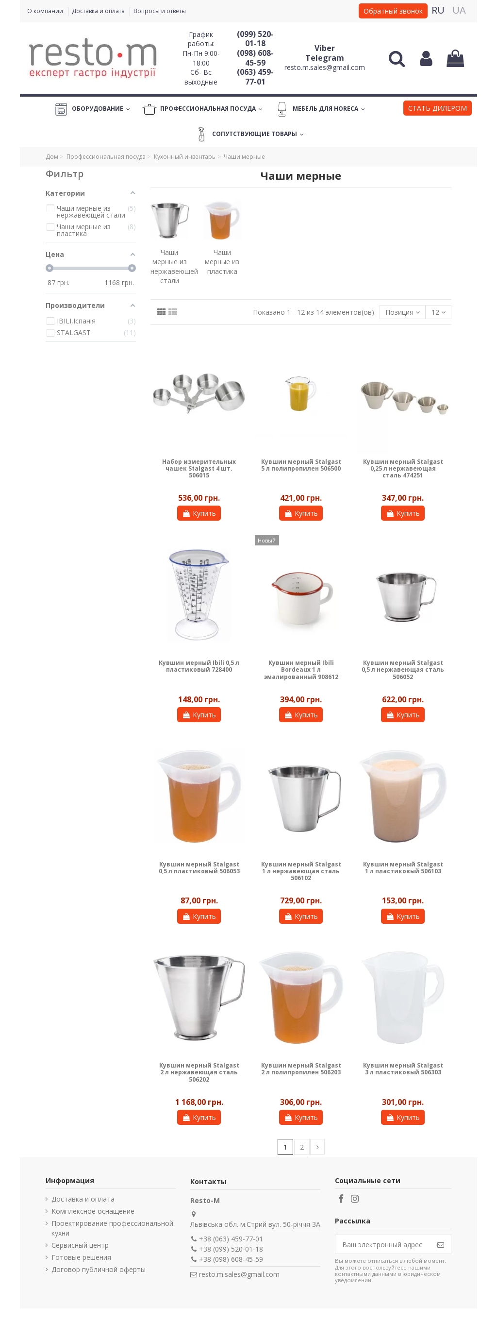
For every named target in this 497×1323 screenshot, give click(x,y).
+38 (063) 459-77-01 (231, 1238)
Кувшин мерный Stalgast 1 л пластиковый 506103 (403, 867)
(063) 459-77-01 (255, 77)
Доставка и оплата (99, 11)
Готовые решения (81, 1257)
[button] (437, 109)
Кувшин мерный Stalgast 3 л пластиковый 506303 (403, 1068)
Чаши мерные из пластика (222, 262)
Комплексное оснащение (92, 1211)
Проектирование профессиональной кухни (112, 1228)
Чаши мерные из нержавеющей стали (174, 267)
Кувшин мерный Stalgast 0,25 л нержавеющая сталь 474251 (403, 469)
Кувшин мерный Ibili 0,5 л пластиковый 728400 (199, 666)
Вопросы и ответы (159, 11)
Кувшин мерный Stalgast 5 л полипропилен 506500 (301, 465)
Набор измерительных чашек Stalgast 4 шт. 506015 (199, 469)
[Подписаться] (441, 1244)
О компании (46, 11)
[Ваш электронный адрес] (383, 1244)
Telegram (324, 57)
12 (438, 312)
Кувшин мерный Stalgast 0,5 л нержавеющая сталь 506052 (403, 670)
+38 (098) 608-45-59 (231, 1259)
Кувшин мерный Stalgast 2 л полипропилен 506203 (301, 1068)
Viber (325, 48)
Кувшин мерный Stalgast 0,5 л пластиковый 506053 (199, 867)
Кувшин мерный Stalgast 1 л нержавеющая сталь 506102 (301, 871)
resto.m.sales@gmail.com (324, 67)
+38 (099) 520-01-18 (231, 1249)
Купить (199, 513)
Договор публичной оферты (98, 1269)
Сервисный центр (80, 1245)
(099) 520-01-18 (255, 39)
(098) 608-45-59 (255, 58)
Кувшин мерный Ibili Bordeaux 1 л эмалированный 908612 (301, 670)
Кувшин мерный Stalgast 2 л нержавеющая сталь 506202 (199, 1072)
